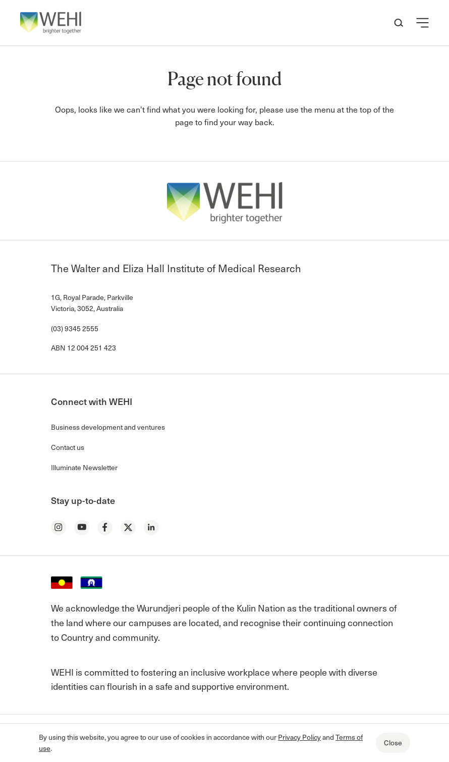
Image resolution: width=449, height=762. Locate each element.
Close (393, 742)
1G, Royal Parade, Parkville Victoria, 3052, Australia (92, 302)
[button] (422, 23)
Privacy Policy (299, 737)
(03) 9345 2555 (74, 328)
